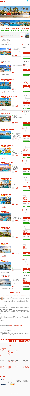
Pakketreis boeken (17, 353)
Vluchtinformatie (2, 350)
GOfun (8, 351)
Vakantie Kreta (9, 368)
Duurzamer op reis (23, 295)
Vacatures (16, 351)
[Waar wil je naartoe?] (15, 3)
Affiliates (9, 355)
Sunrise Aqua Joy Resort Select (26, 365)
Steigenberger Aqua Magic (26, 367)
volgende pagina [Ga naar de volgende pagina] (18, 292)
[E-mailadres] (4, 341)
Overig (2, 295)
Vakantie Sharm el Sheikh (18, 365)
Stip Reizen (9, 350)
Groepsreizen (1, 355)
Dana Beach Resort (25, 361)
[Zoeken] (29, 3)
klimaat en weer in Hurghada (18, 325)
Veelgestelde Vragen (2, 349)
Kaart (10, 295)
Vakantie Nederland (2, 365)
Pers (15, 352)
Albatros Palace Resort (25, 362)
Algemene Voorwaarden (3, 348)
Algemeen (18, 295)
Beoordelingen (7, 295)
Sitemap (16, 356)
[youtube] (18, 340)
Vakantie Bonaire (2, 361)
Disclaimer (16, 350)
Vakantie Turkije (2, 372)
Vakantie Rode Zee (17, 362)
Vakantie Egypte (2, 366)
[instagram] (16, 340)
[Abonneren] (8, 341)
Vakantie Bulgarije (2, 362)
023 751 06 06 (26, 341)
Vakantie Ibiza (9, 365)
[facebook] (12, 340)
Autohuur (1, 354)
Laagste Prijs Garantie (17, 344)
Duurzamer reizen (10, 346)
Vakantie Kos (9, 367)
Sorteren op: (20, 42)
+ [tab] (24, 47)
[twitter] (14, 340)
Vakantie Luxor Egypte (17, 361)
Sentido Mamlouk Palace (25, 366)
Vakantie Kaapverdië (10, 361)
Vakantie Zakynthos (10, 372)
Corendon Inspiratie (10, 354)
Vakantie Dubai (9, 366)
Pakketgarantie (2, 4)
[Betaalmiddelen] (3, 384)
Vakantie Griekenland (2, 368)
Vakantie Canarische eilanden (11, 362)
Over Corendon (2, 344)
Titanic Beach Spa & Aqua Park (26, 368)
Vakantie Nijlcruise (17, 366)
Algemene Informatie (2, 347)
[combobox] (15, 3)
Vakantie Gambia (2, 367)
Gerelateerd (14, 295)
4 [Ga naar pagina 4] (13, 292)
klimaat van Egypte (11, 325)
